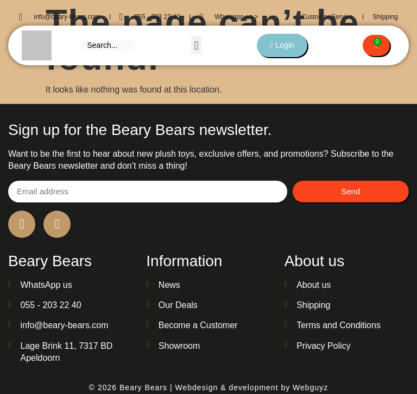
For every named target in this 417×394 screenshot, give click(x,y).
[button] (196, 45)
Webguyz (310, 387)
